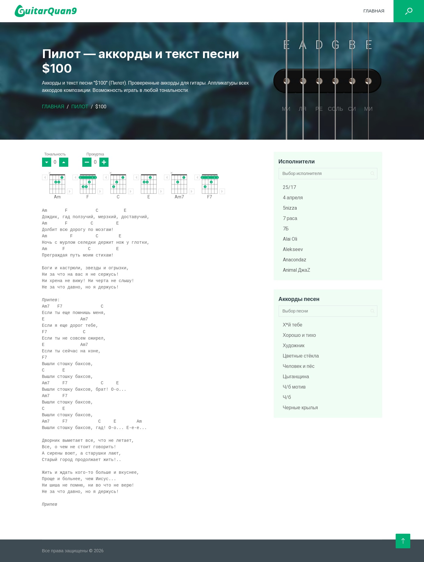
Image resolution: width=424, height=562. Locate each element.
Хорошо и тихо (299, 335)
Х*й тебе (292, 325)
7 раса (290, 218)
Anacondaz (294, 260)
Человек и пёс (299, 366)
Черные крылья (300, 407)
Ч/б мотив (294, 387)
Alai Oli (290, 239)
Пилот (79, 106)
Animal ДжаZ (296, 270)
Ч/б (287, 397)
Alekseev (293, 249)
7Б (286, 228)
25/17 (289, 187)
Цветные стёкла (301, 356)
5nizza (290, 208)
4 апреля (293, 197)
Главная (373, 11)
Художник (294, 345)
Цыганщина (296, 376)
